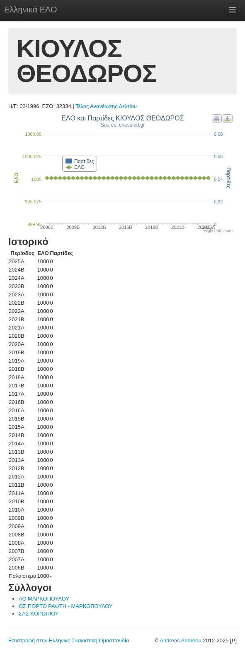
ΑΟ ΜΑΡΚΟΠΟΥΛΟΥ (44, 599)
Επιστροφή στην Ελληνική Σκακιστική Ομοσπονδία (68, 640)
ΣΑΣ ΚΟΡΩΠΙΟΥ (39, 614)
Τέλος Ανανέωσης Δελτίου (106, 106)
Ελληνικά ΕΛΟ (30, 9)
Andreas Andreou (180, 640)
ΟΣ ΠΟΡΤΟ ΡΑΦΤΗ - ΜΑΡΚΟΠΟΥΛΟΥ (66, 606)
